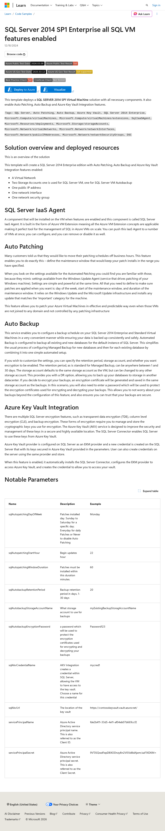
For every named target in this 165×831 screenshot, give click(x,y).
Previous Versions (35, 813)
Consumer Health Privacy (110, 813)
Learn (8, 14)
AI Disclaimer (12, 813)
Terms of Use (140, 813)
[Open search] (147, 5)
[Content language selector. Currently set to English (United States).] (22, 804)
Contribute (68, 813)
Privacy (84, 813)
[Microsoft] (7, 5)
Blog (52, 813)
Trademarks (11, 819)
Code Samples (23, 14)
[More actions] (157, 14)
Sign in (156, 5)
